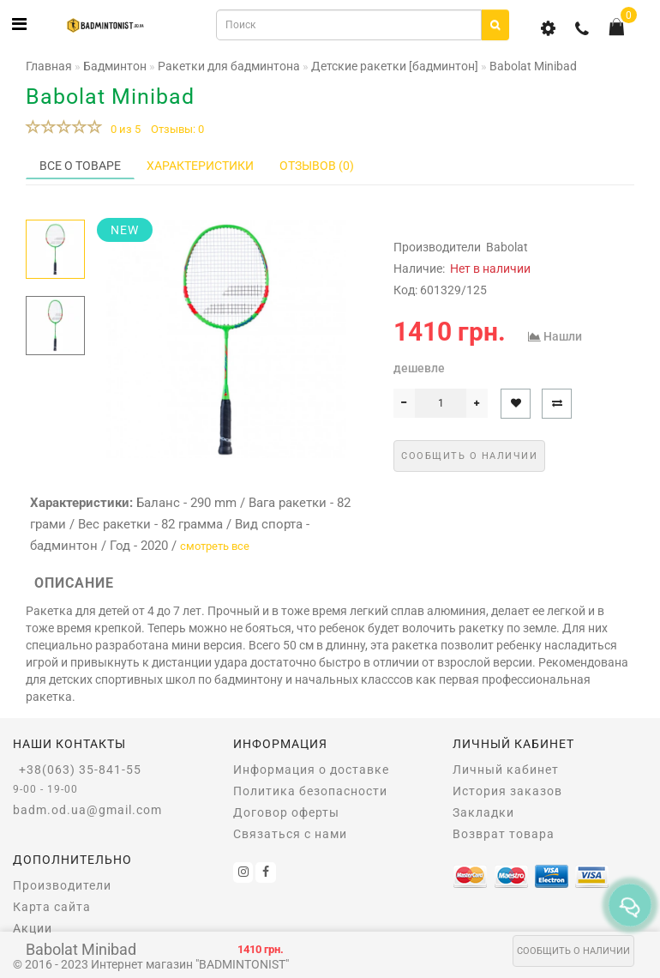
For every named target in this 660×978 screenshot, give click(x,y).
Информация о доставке (311, 769)
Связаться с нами (290, 834)
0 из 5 (123, 129)
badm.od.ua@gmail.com (87, 810)
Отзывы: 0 (177, 129)
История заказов (507, 791)
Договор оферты (286, 812)
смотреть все (214, 546)
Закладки (483, 812)
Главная (49, 66)
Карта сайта (52, 907)
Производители (62, 885)
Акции (32, 928)
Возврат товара (504, 834)
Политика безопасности (310, 791)
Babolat (507, 247)
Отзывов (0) (316, 165)
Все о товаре (80, 165)
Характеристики (200, 165)
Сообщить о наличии (573, 951)
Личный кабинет (506, 769)
